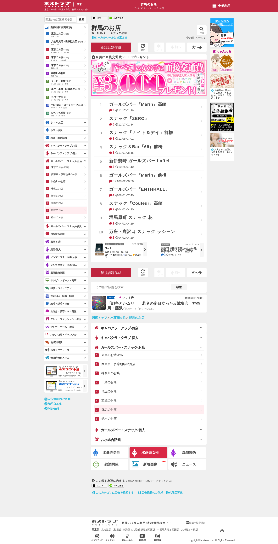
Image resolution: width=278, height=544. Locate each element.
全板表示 (221, 6)
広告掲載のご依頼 (150, 492)
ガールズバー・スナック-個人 (120, 430)
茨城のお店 (109, 400)
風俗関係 (183, 453)
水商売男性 (106, 453)
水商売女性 (145, 453)
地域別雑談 (53, 342)
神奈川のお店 (110, 373)
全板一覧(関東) (197, 522)
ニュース (183, 464)
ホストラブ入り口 (105, 523)
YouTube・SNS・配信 (59, 296)
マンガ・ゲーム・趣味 (59, 326)
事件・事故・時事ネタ (69, 90)
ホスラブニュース (112, 537)
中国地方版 (163, 529)
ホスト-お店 (54, 122)
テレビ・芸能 (69, 82)
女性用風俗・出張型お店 (69, 43)
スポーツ (69, 98)
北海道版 (106, 529)
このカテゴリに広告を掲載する (113, 492)
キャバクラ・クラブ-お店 (116, 328)
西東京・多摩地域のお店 (118, 364)
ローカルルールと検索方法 (109, 37)
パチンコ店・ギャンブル (60, 334)
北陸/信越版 (139, 529)
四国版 (175, 529)
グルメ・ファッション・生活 (63, 319)
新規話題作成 (111, 47)
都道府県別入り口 (57, 358)
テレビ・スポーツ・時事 (60, 280)
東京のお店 (112, 355)
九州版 (185, 529)
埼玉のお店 (109, 391)
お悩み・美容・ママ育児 (60, 311)
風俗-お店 (52, 241)
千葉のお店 (109, 382)
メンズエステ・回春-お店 (61, 257)
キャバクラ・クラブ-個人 (116, 338)
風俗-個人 (52, 249)
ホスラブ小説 (97, 537)
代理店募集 (174, 492)
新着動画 (142, 537)
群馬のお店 (149, 4)
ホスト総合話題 (56, 137)
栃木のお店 (109, 418)
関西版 (151, 529)
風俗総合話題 (54, 272)
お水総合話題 (108, 439)
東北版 (117, 529)
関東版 (95, 529)
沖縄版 (194, 529)
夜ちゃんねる (222, 51)
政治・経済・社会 (57, 303)
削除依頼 (51, 408)
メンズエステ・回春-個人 (61, 265)
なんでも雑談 (69, 114)
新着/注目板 (58, 27)
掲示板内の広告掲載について (222, 23)
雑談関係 (105, 464)
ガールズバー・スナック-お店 (120, 347)
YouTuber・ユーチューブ (69, 106)
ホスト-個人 (54, 130)
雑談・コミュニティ (58, 288)
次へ (197, 47)
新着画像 (144, 464)
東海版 (126, 529)
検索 (201, 30)
